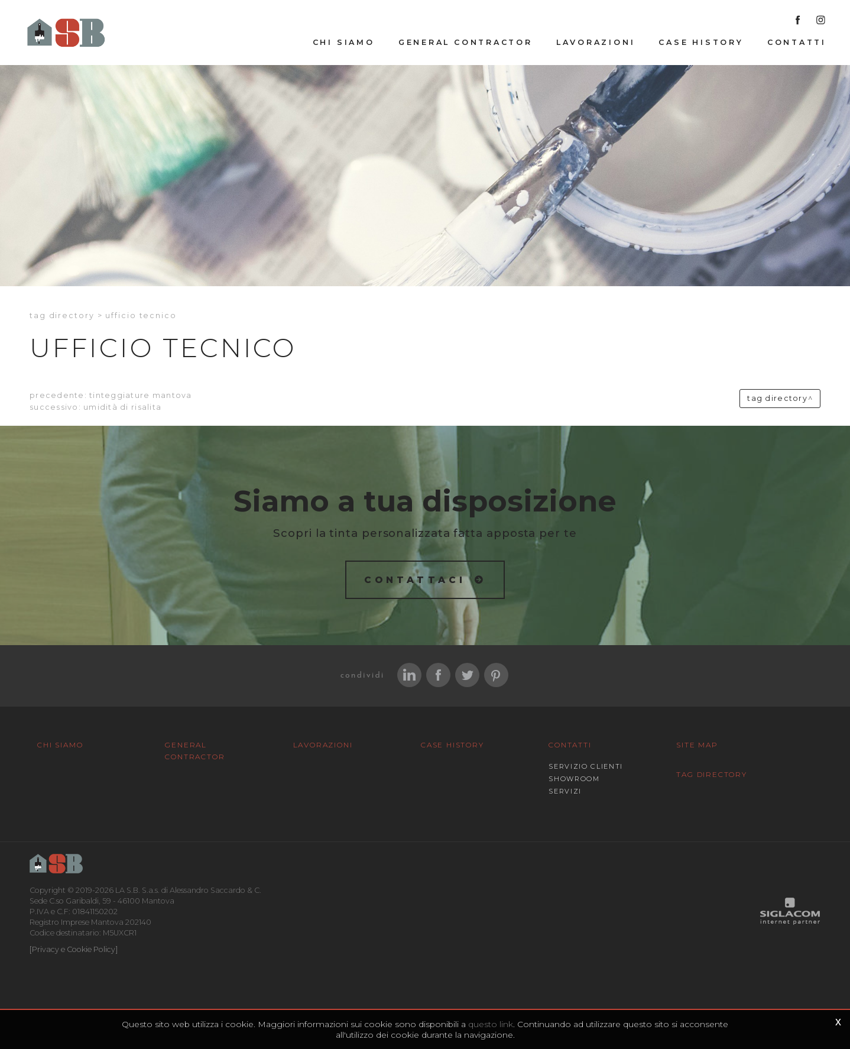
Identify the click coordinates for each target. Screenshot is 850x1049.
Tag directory (62, 315)
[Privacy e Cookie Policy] (74, 949)
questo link (490, 1024)
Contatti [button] (796, 42)
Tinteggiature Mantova (140, 395)
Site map (697, 744)
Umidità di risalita (122, 407)
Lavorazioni (595, 42)
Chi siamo (344, 42)
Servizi (565, 791)
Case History (700, 42)
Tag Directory (711, 774)
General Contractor (465, 42)
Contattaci (415, 579)
